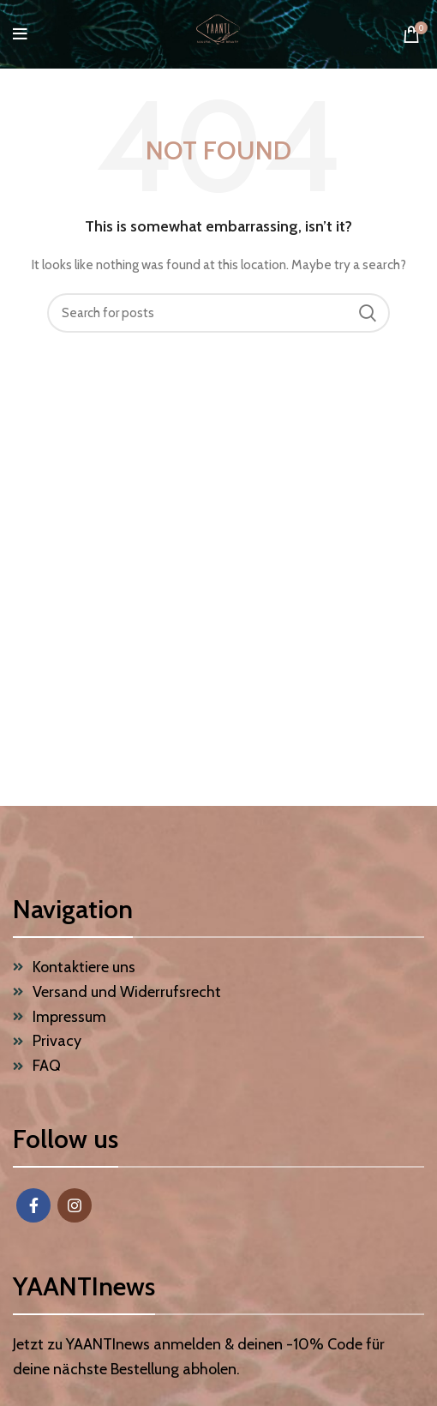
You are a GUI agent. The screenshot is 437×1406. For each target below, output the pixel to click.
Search (366, 313)
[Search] (218, 313)
